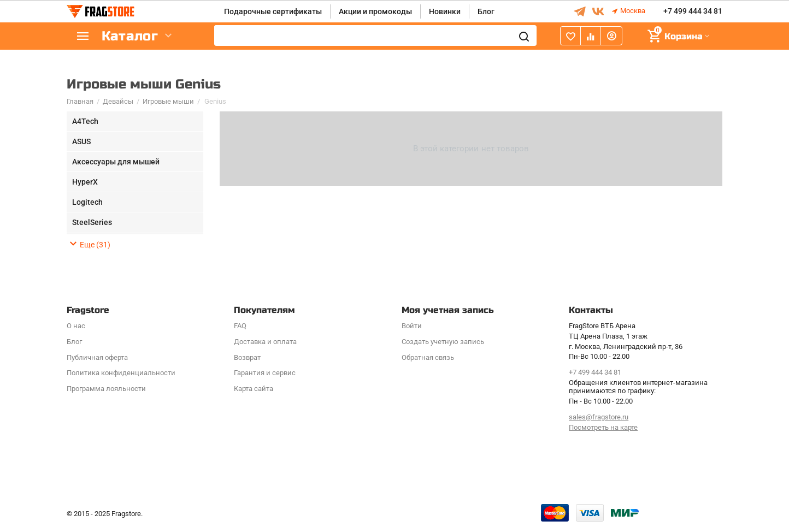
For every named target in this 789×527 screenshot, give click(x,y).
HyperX (85, 181)
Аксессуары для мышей (116, 161)
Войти (412, 326)
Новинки (445, 11)
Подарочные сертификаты (273, 11)
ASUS (81, 141)
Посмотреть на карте (603, 427)
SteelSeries (92, 222)
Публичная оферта (97, 357)
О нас (76, 326)
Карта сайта (253, 388)
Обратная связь (428, 357)
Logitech (87, 202)
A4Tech (85, 121)
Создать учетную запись (443, 341)
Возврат (247, 357)
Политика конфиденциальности (121, 373)
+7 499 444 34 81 (692, 11)
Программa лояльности (106, 388)
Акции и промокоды (375, 11)
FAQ (240, 326)
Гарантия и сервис (265, 373)
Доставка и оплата (265, 341)
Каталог (132, 36)
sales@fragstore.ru (598, 417)
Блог (486, 11)
